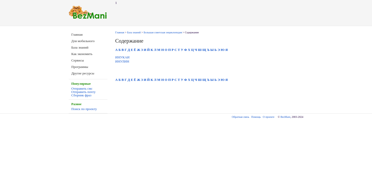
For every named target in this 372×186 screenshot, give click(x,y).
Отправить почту (83, 92)
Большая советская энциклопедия (163, 32)
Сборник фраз (81, 95)
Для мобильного (83, 41)
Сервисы (77, 60)
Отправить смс (81, 88)
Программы (79, 67)
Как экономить (81, 54)
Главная (77, 34)
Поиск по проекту (84, 109)
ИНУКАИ (122, 57)
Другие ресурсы (82, 73)
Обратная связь (240, 116)
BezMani (285, 116)
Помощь (256, 116)
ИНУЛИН (122, 61)
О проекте (268, 116)
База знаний (79, 47)
